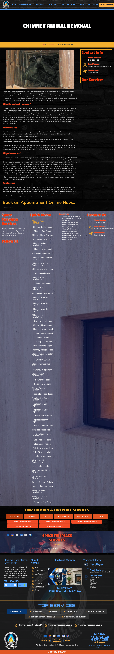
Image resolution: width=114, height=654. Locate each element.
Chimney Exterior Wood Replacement (42, 264)
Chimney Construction (42, 239)
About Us (72, 5)
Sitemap (67, 641)
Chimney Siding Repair (42, 345)
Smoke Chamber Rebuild (42, 482)
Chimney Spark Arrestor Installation (42, 355)
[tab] (14, 516)
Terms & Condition (57, 641)
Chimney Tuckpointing (42, 370)
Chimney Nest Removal (43, 333)
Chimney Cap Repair (42, 231)
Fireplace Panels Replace (42, 430)
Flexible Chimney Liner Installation (41, 435)
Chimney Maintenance (42, 325)
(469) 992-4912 (96, 566)
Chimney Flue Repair (43, 283)
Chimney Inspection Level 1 (40, 298)
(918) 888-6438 (93, 60)
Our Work (40, 5)
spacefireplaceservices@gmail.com (100, 66)
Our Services (26, 5)
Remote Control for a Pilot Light (41, 471)
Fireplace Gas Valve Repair (40, 405)
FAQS (61, 5)
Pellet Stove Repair (43, 456)
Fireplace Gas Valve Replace (40, 411)
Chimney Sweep (43, 360)
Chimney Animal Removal (39, 222)
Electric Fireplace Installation (39, 389)
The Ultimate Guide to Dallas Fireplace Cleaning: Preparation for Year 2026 (72, 218)
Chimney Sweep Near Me (41, 365)
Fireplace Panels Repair (43, 425)
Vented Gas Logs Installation (39, 491)
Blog (95, 5)
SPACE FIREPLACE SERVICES (99, 636)
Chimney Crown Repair (43, 249)
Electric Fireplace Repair (43, 394)
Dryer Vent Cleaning (42, 384)
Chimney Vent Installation (38, 375)
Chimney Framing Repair (42, 293)
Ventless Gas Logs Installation (39, 497)
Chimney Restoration (43, 341)
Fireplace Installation (43, 415)
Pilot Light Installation (42, 466)
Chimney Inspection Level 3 (40, 310)
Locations (52, 5)
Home (14, 5)
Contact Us (85, 5)
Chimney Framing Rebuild (39, 288)
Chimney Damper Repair (42, 253)
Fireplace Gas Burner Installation (41, 399)
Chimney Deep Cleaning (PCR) (42, 258)
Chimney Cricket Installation (39, 244)
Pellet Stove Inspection (43, 448)
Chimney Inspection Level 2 (40, 304)
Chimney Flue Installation (38, 278)
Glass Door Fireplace (42, 444)
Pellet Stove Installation (43, 452)
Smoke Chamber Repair (43, 486)
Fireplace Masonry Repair (40, 421)
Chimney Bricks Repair (42, 227)
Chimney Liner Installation (38, 316)
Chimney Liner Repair (43, 321)
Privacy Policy (45, 641)
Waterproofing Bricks (43, 502)
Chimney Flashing (42, 273)
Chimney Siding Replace (43, 350)
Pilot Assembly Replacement (38, 461)
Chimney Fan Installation (42, 269)
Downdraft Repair (42, 380)
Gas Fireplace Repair (42, 440)
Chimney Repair (43, 337)
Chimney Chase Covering (42, 235)
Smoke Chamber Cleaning (39, 477)
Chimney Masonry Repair (42, 329)
